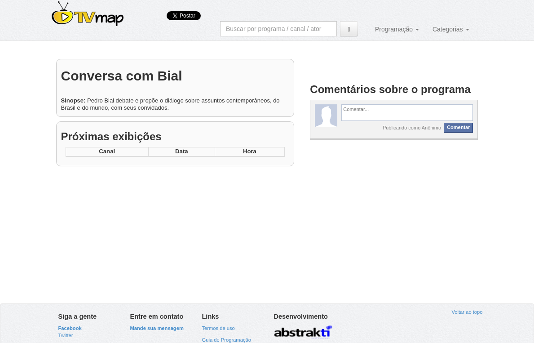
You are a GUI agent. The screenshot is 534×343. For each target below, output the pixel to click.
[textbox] (407, 112)
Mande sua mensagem (156, 328)
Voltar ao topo (466, 312)
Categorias (450, 29)
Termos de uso (218, 328)
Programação (397, 29)
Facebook (70, 328)
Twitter (65, 335)
